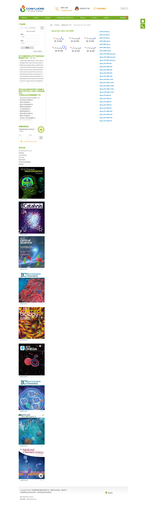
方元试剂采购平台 (25, 109)
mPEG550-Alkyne (104, 35)
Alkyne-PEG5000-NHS (105, 117)
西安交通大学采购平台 (26, 113)
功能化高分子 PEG (66, 25)
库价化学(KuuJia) (31, 499)
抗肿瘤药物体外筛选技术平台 (65, 17)
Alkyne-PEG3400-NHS (105, 114)
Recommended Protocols (25, 150)
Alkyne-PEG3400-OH (105, 121)
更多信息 (82, 17)
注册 (34, 51)
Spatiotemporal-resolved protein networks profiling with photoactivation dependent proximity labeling (32, 78)
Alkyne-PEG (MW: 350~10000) (62, 31)
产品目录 (36, 17)
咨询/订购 (66, 9)
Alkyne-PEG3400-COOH (106, 89)
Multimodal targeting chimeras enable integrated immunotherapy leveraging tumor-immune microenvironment (32, 65)
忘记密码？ (39, 51)
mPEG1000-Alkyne (104, 41)
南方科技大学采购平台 (26, 100)
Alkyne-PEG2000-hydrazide (107, 54)
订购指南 (106, 17)
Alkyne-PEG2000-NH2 (105, 70)
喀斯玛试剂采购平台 (26, 107)
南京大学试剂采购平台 (26, 104)
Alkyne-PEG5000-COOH (106, 92)
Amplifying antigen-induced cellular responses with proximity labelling (32, 60)
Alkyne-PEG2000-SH (105, 101)
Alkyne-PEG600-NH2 (105, 63)
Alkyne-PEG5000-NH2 (105, 76)
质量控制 (21, 153)
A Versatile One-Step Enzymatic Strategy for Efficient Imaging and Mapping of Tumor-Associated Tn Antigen (32, 67)
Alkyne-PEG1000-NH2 (105, 66)
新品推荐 (47, 17)
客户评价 (21, 157)
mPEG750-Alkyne (104, 38)
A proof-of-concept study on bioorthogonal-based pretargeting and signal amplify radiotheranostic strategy (32, 81)
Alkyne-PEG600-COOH (106, 79)
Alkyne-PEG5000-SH (105, 108)
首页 (51, 25)
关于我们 (94, 17)
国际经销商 (22, 159)
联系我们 (21, 164)
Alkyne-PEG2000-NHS (105, 111)
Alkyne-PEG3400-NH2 (105, 73)
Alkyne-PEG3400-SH (105, 105)
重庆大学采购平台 (25, 116)
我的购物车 (123, 17)
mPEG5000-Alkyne (104, 47)
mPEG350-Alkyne (104, 31)
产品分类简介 (100, 9)
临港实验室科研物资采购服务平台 (29, 98)
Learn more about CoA (30, 141)
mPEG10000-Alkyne (105, 50)
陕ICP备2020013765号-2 (27, 497)
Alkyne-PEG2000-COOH (106, 86)
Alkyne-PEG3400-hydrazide (107, 57)
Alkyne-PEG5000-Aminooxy (107, 60)
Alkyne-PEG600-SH (105, 95)
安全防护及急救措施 (24, 162)
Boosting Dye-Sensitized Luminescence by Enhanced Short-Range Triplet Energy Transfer (32, 74)
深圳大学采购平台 (25, 102)
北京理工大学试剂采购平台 (28, 118)
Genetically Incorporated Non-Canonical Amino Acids (32, 72)
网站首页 (24, 17)
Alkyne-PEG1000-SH (105, 98)
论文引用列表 (23, 155)
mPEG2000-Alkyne (104, 44)
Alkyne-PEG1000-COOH (106, 82)
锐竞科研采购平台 (25, 111)
